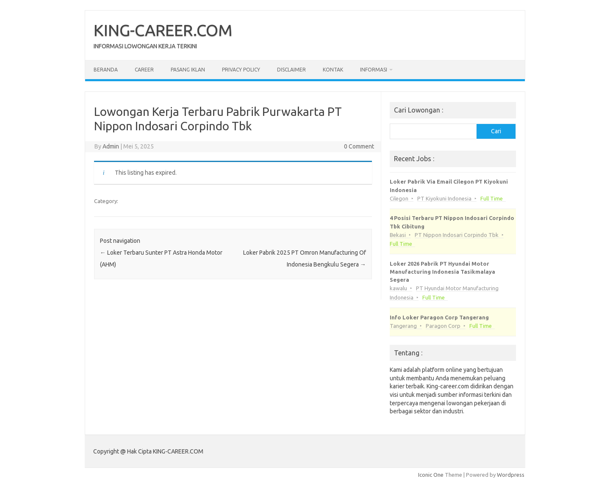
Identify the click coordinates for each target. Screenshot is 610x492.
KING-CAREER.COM (163, 30)
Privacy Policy (241, 69)
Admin (111, 146)
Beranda (106, 69)
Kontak (333, 69)
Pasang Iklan (188, 69)
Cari (496, 131)
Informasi (373, 69)
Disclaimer (291, 69)
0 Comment (359, 146)
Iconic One (431, 475)
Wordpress (510, 475)
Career (144, 69)
